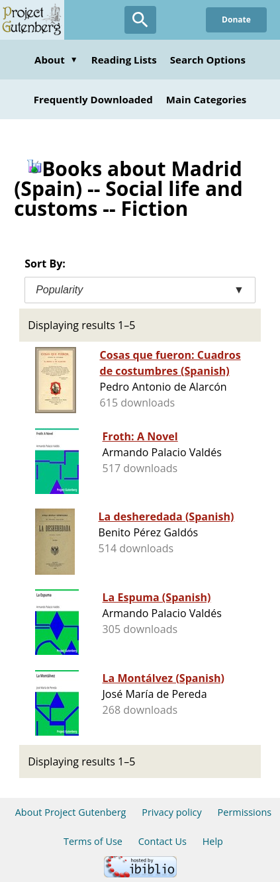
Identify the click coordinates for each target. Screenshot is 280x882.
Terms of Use (93, 841)
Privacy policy (172, 812)
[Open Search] (140, 20)
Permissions (245, 812)
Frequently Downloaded (93, 99)
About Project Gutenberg (70, 812)
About (56, 60)
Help (213, 841)
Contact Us (162, 841)
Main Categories (206, 99)
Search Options (208, 59)
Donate (236, 19)
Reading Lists (124, 59)
